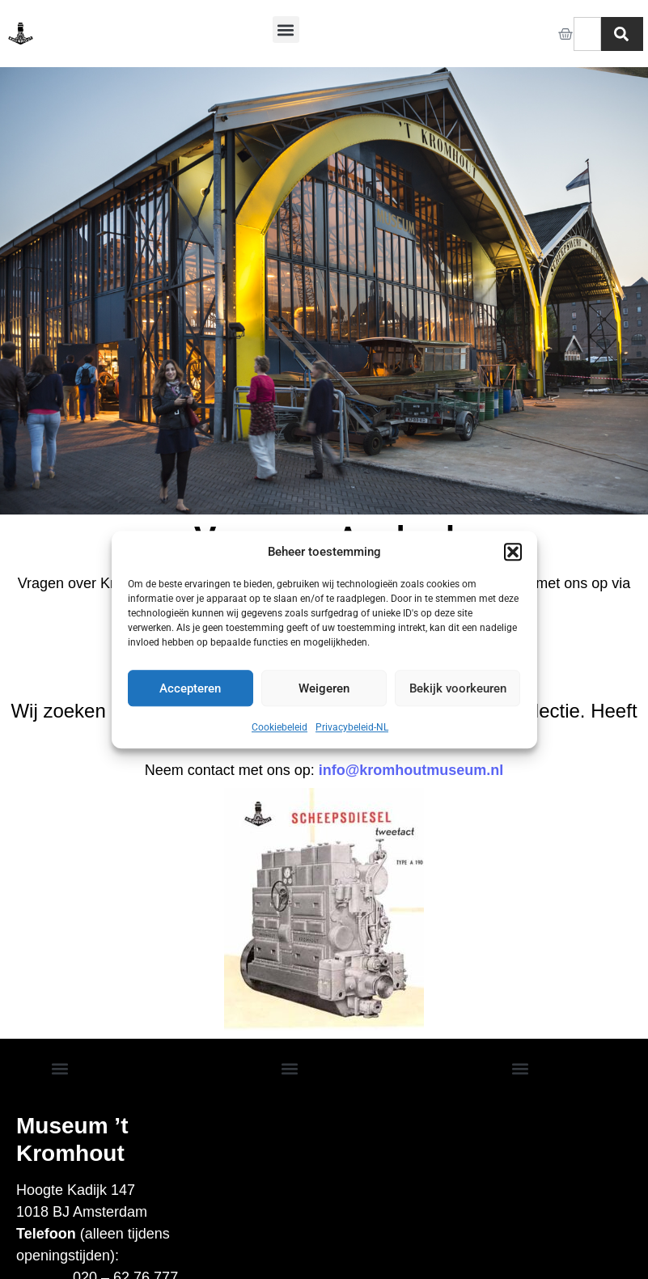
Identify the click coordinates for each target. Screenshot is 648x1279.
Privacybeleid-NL (352, 727)
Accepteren (190, 688)
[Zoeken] (622, 34)
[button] (513, 552)
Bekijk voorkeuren (457, 688)
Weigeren (324, 688)
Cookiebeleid (279, 727)
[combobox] (587, 34)
